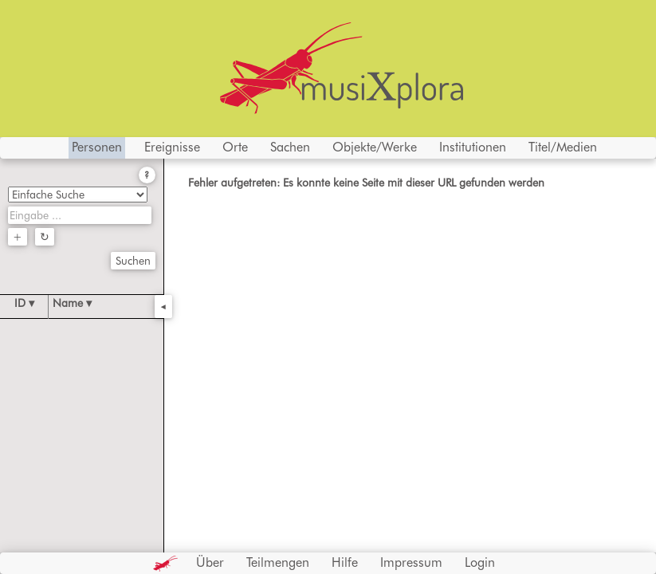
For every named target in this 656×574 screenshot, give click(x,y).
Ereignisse (172, 147)
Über (210, 562)
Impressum (411, 562)
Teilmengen (277, 562)
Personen (97, 147)
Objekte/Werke (374, 147)
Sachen (290, 147)
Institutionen (472, 147)
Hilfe (345, 562)
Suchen (133, 260)
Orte (235, 147)
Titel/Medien (562, 147)
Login (480, 562)
